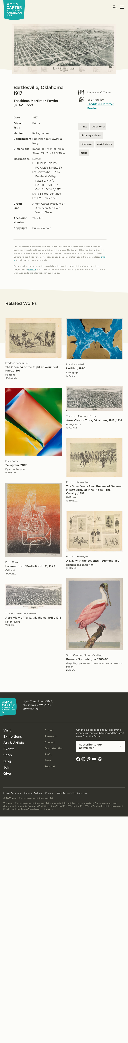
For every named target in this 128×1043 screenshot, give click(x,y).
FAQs (48, 754)
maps (83, 152)
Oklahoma (98, 126)
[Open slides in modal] (110, 66)
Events (8, 749)
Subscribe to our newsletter (90, 746)
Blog (7, 761)
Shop (7, 755)
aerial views (104, 144)
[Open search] (114, 7)
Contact (49, 742)
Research (50, 736)
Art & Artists (13, 743)
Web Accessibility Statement (72, 793)
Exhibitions (12, 736)
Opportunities (53, 748)
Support (49, 766)
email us (32, 269)
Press (48, 760)
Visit (7, 730)
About (48, 730)
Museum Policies (33, 793)
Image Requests (12, 793)
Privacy (49, 793)
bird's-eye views (90, 135)
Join (6, 767)
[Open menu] (122, 7)
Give (7, 774)
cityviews (86, 144)
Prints (83, 126)
